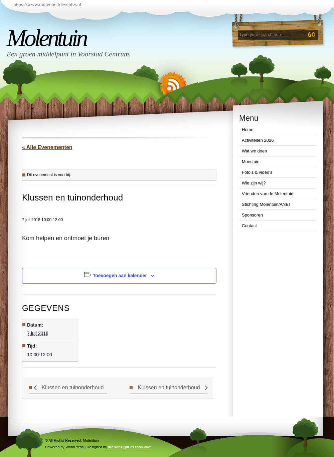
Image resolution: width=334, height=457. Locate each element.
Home (248, 129)
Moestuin (251, 161)
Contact (249, 225)
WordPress (74, 447)
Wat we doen (254, 150)
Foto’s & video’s (257, 172)
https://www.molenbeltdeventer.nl (47, 4)
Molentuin (46, 38)
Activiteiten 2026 (258, 140)
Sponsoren (252, 214)
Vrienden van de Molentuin (267, 193)
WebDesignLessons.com (130, 447)
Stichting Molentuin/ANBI (266, 204)
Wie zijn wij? (254, 182)
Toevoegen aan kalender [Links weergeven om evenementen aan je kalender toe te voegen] (120, 275)
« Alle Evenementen (47, 147)
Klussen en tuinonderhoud (72, 387)
